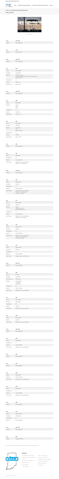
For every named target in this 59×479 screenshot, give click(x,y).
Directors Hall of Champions (43, 461)
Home (15, 5)
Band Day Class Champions (43, 457)
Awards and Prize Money (42, 462)
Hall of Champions (25, 464)
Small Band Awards (25, 466)
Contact (51, 5)
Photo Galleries (40, 464)
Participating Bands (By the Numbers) (44, 459)
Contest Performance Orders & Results (40, 5)
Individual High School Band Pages (28, 455)
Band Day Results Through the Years (28, 460)
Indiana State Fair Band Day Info (24, 5)
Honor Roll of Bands (25, 462)
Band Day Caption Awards (42, 455)
